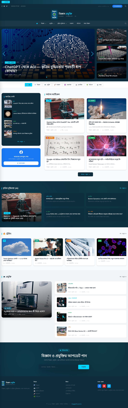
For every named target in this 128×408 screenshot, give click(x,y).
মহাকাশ (71, 23)
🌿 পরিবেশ (89, 85)
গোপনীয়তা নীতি (70, 391)
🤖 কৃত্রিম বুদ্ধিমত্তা (39, 391)
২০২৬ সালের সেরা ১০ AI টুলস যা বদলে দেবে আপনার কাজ (63, 214)
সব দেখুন (21, 141)
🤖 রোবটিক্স (79, 85)
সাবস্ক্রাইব (83, 367)
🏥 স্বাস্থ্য (99, 85)
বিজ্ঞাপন (68, 393)
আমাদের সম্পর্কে (15, 6)
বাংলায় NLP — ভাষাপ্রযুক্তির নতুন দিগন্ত (57, 199)
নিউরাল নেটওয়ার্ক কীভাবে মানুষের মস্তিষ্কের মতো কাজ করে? (105, 214)
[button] (92, 54)
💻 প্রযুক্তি (47, 85)
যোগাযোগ (23, 6)
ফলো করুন (21, 163)
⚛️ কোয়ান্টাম (67, 85)
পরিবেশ (79, 23)
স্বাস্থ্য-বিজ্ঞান (87, 23)
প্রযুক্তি (51, 23)
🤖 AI (28, 85)
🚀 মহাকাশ (57, 85)
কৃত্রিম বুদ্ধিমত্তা (62, 23)
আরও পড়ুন (85, 174)
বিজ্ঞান (43, 23)
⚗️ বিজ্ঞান (37, 85)
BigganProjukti (77, 404)
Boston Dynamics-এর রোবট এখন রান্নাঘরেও (102, 199)
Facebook (117, 6)
